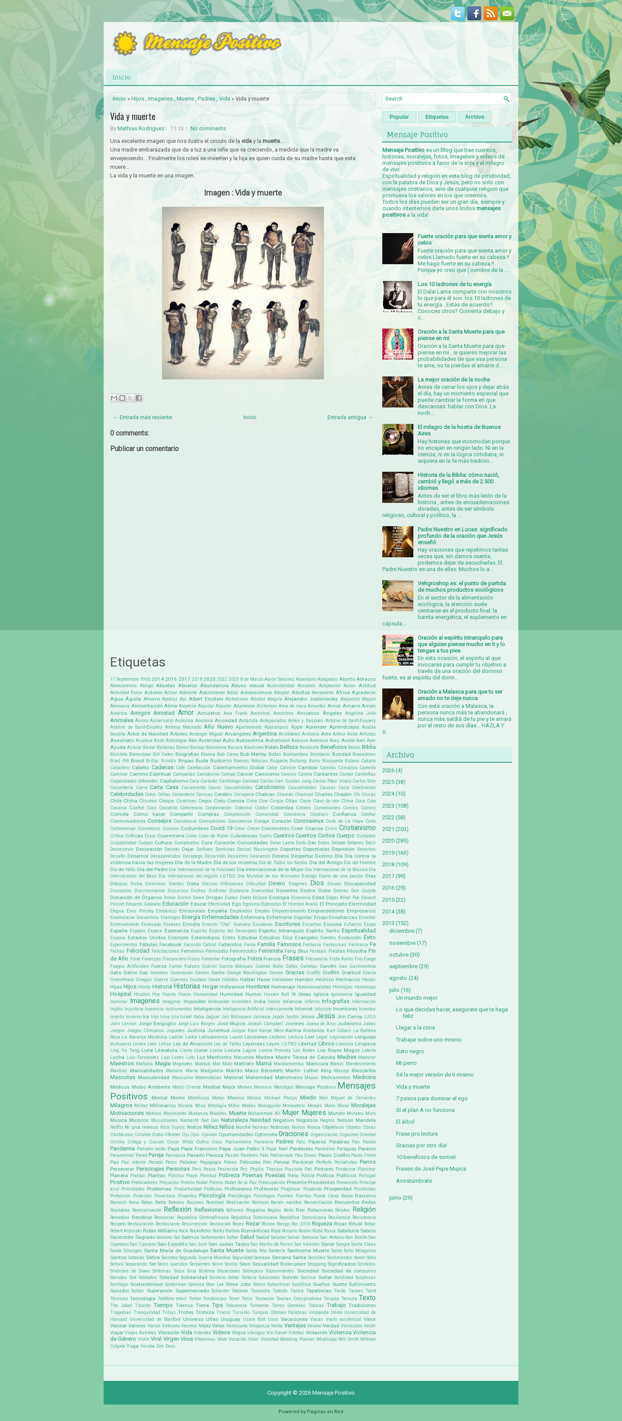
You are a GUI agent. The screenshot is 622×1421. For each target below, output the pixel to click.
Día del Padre (152, 869)
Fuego (370, 959)
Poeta (293, 1175)
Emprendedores (326, 911)
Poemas (252, 1175)
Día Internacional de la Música (336, 869)
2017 (184, 679)
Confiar (368, 814)
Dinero (277, 883)
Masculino (182, 1077)
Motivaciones (127, 1113)
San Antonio (332, 1237)
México (254, 1098)
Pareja (156, 1155)
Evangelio (306, 938)
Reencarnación (147, 1210)
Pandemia (122, 1148)
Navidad (260, 1120)
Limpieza (365, 1044)
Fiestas (337, 951)
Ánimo (141, 720)
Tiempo (163, 1305)
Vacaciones (294, 1319)
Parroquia (175, 1155)
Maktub (202, 1064)
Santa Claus (363, 1244)
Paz (114, 1162)
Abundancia (214, 685)
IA (294, 994)
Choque (166, 801)
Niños (226, 1127)
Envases (172, 924)
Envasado (151, 924)
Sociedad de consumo (348, 1271)
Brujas (186, 761)
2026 (388, 770)
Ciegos (205, 801)
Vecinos (189, 1326)
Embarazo (166, 911)
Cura (207, 843)
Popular (399, 117)
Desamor (138, 856)
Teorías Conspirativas (298, 1298)
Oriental (367, 1134)
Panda (369, 1142)
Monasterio (293, 1105)
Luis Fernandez (143, 1057)
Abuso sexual (247, 685)
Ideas (304, 994)
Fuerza (159, 966)
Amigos (140, 713)
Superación (160, 1291)
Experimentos (123, 944)
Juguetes (175, 1030)
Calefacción (198, 767)
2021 (388, 829)
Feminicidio (243, 951)
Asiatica (144, 740)
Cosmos (170, 828)
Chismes (148, 801)
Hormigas (343, 987)
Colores (303, 808)
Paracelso (325, 1149)
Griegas (144, 979)
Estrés (228, 938)
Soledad (168, 1277)
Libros (326, 1043)
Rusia (330, 1231)
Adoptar (282, 692)
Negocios (307, 1120)
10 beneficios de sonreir (426, 1157)
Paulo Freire (363, 1155)
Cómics (368, 808)
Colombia (282, 808)
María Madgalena (204, 1071)
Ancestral (260, 713)
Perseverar (122, 1169)
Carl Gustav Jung (293, 781)
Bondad (341, 754)
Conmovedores (128, 821)
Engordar (303, 917)
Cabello (140, 767)
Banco (182, 747)
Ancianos (308, 713)
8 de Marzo (251, 679)
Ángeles (332, 713)
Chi (356, 794)
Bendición (309, 747)
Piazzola (293, 1169)
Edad (318, 897)
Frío (358, 959)
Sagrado (145, 1237)
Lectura (295, 1037)
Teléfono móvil (172, 1298)
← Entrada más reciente (142, 417)
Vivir (222, 1339)
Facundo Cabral (200, 944)
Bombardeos (295, 754)
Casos (214, 787)
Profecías (213, 1189)
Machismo (219, 1057)
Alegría (274, 699)
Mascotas (122, 1077)
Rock (183, 1231)
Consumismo (212, 821)
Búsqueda (332, 761)
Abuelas (165, 685)
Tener (234, 1298)
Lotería (369, 1050)
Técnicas (119, 1298)
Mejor (228, 1087)
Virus (187, 1339)
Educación (175, 903)
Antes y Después (305, 720)
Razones (195, 1202)
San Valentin (307, 1244)
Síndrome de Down (130, 1271)
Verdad (331, 1326)
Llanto (186, 1050)
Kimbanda (313, 1030)
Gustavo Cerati (205, 979)
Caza (343, 787)
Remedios (120, 1217)
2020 (209, 679)
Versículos (351, 1326)
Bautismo (253, 747)
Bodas (274, 754)
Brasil (137, 761)
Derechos (366, 849)
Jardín (292, 1017)
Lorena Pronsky (275, 1050)
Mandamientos (289, 1064)
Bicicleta (118, 754)
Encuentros (147, 917)
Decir (370, 843)
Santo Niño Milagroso (353, 1251)
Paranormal (122, 1155)
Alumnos (244, 706)
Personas (178, 1168)
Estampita (178, 938)
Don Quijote (363, 891)
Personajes (150, 1168)
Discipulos (121, 891)
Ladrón (176, 1037)
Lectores (277, 1037)
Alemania (120, 706)
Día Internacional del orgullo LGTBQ (197, 876)
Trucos (223, 1312)
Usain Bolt (254, 1319)
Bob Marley (253, 754)
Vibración (169, 1332)
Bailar (149, 747)
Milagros (121, 1105)
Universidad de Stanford (155, 1319)
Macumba (244, 1057)
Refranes (235, 1210)
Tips (217, 1305)
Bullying (298, 761)
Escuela (333, 924)
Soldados (148, 1277)
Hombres (258, 986)
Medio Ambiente (151, 1087)
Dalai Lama (282, 843)
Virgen (171, 1339)
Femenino (192, 951)
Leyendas (254, 1044)
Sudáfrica (301, 1284)
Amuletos (208, 713)
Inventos (367, 1009)
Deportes (290, 849)
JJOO (370, 1017)
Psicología (212, 1195)
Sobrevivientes (280, 1271)
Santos (118, 1257)
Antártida (248, 720)
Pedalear (188, 1162)
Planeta (119, 1175)
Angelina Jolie (360, 713)
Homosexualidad (314, 987)
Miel (323, 1098)
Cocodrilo (168, 808)
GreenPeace (122, 979)
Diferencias (231, 884)
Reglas (274, 1210)
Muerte (185, 98)
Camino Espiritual (150, 774)
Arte (326, 734)
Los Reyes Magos (338, 1050)
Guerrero (179, 979)
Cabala (368, 761)
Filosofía (357, 951)
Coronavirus (309, 821)
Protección (120, 1196)
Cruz (150, 836)
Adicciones (212, 692)
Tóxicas (316, 1305)
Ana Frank (236, 713)
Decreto (172, 849)
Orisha (117, 1142)
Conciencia (294, 814)
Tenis (247, 1298)
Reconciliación (318, 1202)
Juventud (218, 1030)
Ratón (160, 1202)
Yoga (133, 1346)
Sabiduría (348, 1231)
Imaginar (171, 1001)
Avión (348, 740)
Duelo (245, 897)
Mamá (264, 1063)
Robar (370, 1224)
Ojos (195, 1134)
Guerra (161, 979)
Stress (259, 1284)
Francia (272, 959)
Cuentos (283, 835)
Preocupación (271, 1182)
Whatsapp (326, 1339)
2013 (388, 923)
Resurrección (194, 1224)
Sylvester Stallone (230, 1291)
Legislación (341, 1037)
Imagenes (160, 98)
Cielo (219, 801)
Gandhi (328, 966)
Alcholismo (236, 699)
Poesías (275, 1175)
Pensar (282, 1162)
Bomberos (320, 754)
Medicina (364, 1077)
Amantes (317, 706)
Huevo (184, 994)
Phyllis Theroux (266, 1169)
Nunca (314, 1127)
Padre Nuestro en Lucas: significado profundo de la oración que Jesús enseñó (463, 536)
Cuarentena (170, 836)
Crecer (253, 828)
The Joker (121, 1305)
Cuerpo (345, 835)
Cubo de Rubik (213, 836)
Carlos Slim (364, 781)
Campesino (208, 774)
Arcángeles (238, 734)
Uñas (212, 1319)
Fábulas (149, 944)
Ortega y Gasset (145, 1142)
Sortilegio (119, 1284)
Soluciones (269, 1277)
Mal (216, 1064)
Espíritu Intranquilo (281, 931)
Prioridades (133, 1189)
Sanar (328, 1244)
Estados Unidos (147, 938)
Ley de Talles (227, 1044)
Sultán (137, 1291)
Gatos (130, 972)
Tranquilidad (146, 1312)
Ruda (317, 1231)
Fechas (117, 951)
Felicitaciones (165, 951)
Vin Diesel (277, 1333)
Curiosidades (252, 843)
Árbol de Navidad (147, 734)
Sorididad (343, 1277)
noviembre (402, 943)
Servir (217, 1264)
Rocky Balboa (226, 1231)
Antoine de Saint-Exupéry (136, 727)
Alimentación (147, 706)
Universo (193, 1319)
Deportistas (316, 849)
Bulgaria (279, 761)
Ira (146, 1017)
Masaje (341, 1071)
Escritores (287, 924)
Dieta (193, 884)
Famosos (289, 944)
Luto (190, 1057)
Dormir (184, 897)
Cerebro (223, 794)
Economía (301, 897)
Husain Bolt (276, 994)
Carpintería (121, 787)
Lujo (165, 1057)
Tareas (356, 1291)
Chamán (285, 794)
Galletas (308, 966)
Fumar (175, 966)
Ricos (268, 1224)
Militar (141, 1105)
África (343, 692)
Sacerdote (121, 1237)
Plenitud (208, 1175)
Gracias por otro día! (421, 1145)
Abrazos (366, 679)
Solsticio (217, 1277)
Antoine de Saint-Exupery (350, 720)
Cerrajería (244, 794)
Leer (309, 1037)
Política (325, 1175)
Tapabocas (318, 1291)
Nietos (194, 1127)
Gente (218, 972)
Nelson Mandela (356, 1120)
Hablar (247, 979)
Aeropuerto (322, 692)
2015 (388, 900)
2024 (388, 793)
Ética (287, 938)
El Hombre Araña (300, 904)
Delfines (205, 849)
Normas (260, 1127)
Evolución (349, 938)
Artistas (367, 734)
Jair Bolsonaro (236, 1017)
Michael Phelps (280, 1098)
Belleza (289, 747)
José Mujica (231, 1023)
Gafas (292, 966)
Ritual (355, 1224)
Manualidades (146, 1070)
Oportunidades (236, 1134)
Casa (172, 787)
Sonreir (290, 1277)
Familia (266, 944)
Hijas (116, 987)
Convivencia (240, 821)
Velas (218, 1326)
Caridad (250, 781)
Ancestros (283, 713)
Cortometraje (123, 828)
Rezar (253, 1223)
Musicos (139, 1120)
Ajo (183, 699)
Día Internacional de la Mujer (270, 869)
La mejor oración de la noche (454, 379)
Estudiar (247, 938)
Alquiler (224, 706)
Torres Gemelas (289, 1305)
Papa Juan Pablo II (241, 1149)
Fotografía (234, 959)
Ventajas (295, 1325)
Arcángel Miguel (206, 734)
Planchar (367, 1169)
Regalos (255, 1210)
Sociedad (308, 1271)
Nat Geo (210, 1120)
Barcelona (216, 747)
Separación (136, 1264)
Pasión (232, 1155)
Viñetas (296, 1333)
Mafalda (144, 1064)
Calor (272, 767)
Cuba (191, 836)
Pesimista (228, 1169)
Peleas (230, 1162)
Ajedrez (170, 699)
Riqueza (322, 1223)
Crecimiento (275, 828)
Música (118, 1120)
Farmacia (358, 944)
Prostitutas (365, 1189)
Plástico (176, 1175)
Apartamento (249, 727)
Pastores (249, 1155)
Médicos (120, 1087)
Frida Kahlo (341, 959)
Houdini (142, 994)
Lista (147, 1050)
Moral (343, 1105)
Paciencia (263, 1142)
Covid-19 (221, 828)
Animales (121, 720)
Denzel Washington (257, 849)
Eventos (328, 938)
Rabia (347, 1196)
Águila (133, 699)
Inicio (121, 77)
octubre (399, 954)
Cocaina (118, 808)
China (130, 801)
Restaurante (168, 1224)
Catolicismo (270, 787)
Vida (224, 98)
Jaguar (212, 1017)
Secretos (170, 1257)
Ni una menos (141, 1127)
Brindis (168, 761)
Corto (370, 821)
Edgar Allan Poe (342, 897)
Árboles (178, 734)
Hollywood (232, 987)
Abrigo (146, 685)
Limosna (344, 1044)
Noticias (279, 1127)
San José (198, 1244)
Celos (150, 794)
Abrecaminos (123, 685)
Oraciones (293, 1134)
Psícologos (264, 1196)
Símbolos (367, 1264)
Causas (328, 787)
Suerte (339, 1284)
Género (202, 973)
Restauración (140, 1224)
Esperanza (177, 931)
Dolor (324, 890)
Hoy (156, 994)
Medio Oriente (186, 1087)
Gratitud (351, 972)
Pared (141, 1155)
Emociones (192, 911)
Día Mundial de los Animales (269, 876)
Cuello (265, 836)
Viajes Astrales (140, 1333)
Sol (132, 1277)
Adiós (232, 692)
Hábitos (230, 979)
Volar (253, 1339)
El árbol (405, 1121)
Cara (194, 781)
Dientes (176, 884)
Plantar (137, 1175)
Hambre (304, 979)
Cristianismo (357, 828)
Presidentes (321, 1182)
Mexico (236, 1098)
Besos (354, 747)
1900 (145, 679)
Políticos (346, 1175)
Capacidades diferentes (134, 781)
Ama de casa (292, 706)
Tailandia (260, 1291)
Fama (250, 944)
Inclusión (218, 1001)
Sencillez (317, 1257)
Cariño (266, 781)
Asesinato (122, 740)
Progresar (291, 1189)
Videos (221, 1332)
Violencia (340, 1332)
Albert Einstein (206, 699)
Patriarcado (281, 1155)
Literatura (166, 1050)
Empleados (241, 911)
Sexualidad (265, 1264)
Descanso (260, 856)
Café (180, 767)
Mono (329, 1105)
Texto (367, 1298)
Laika (191, 1037)
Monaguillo (269, 1105)
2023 (233, 679)
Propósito (312, 1189)
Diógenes (298, 884)
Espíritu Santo (323, 931)
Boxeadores (364, 754)
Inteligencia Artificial (243, 1009)
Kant (252, 1030)
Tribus (169, 1312)
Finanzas (151, 959)
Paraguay (346, 1149)
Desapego (193, 856)
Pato (264, 1155)
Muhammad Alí (264, 1113)
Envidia (191, 924)
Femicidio (217, 951)
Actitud (367, 685)
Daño (301, 843)
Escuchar (311, 924)
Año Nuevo (218, 726)
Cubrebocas (243, 836)
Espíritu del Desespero (233, 931)
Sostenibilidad (146, 1284)
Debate (339, 843)
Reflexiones (209, 1209)
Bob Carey (227, 754)
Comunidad (267, 814)
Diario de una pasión (341, 876)
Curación (224, 843)
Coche (136, 808)
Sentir (359, 1257)
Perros (368, 1162)
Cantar (346, 774)
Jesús (325, 1016)
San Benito (356, 1237)
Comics (350, 808)
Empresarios (361, 911)
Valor (370, 1319)
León (152, 1044)
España (118, 931)
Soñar (325, 1277)
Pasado (196, 1155)
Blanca (208, 754)
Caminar (119, 774)
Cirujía (276, 801)
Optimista (265, 1134)
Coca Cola (365, 801)
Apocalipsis (276, 727)
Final (135, 959)
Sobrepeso (253, 1271)
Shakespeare (293, 1264)
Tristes (186, 1312)
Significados (341, 1264)
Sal (177, 1237)
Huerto (169, 994)
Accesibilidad (281, 685)
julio (394, 990)
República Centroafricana (203, 1217)
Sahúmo (164, 1237)
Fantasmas (334, 944)
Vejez (205, 1326)
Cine (263, 801)
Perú (196, 1169)
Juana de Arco (321, 1023)
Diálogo (309, 876)
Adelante (188, 692)
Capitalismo (174, 781)
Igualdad (365, 994)
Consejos (159, 821)
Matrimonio (288, 1077)
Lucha (117, 1057)
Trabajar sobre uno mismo (429, 1039)
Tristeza (205, 1312)
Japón (278, 1017)
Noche (243, 1127)
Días (370, 876)
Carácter (209, 781)
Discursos (178, 891)
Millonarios (163, 1105)
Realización (238, 1202)
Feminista (271, 950)
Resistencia (364, 1217)
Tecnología (143, 1298)
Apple (297, 727)
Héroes (369, 979)
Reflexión (177, 1209)
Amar (334, 706)
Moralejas (363, 1105)
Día (339, 856)
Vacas (316, 1319)
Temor (195, 1298)
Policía (307, 1175)
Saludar (278, 1237)
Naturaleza (234, 1120)
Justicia (196, 1030)
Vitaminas (205, 1339)
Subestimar (278, 1284)
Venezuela (237, 1326)
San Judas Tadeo (228, 1244)
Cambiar (308, 767)
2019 (388, 852)
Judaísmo (349, 1023)
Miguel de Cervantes (353, 1098)
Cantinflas (365, 774)
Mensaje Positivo (315, 1087)
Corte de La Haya (344, 821)
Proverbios (164, 1196)
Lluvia (216, 1050)
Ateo (192, 740)
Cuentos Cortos (315, 835)
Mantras (118, 1071)
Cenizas (204, 794)
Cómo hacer (149, 814)
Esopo (370, 924)
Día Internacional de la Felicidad (202, 869)
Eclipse (260, 897)
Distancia (239, 891)
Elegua (117, 911)
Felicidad (138, 950)
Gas (343, 966)
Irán (155, 1017)
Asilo (159, 740)
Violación (316, 1332)
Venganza (259, 1326)
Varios (154, 1326)
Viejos (239, 1332)
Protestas (142, 1196)
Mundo (336, 1113)
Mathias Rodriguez (141, 128)
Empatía (217, 911)
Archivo (475, 117)
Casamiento (193, 787)
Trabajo (336, 1305)
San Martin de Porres (272, 1244)
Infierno (312, 1001)
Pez (244, 1169)
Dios (317, 883)
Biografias (187, 754)
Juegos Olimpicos (146, 1030)
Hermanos (348, 979)
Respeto (118, 1224)
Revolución (220, 1224)
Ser (152, 1264)
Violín (143, 1339)
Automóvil (277, 740)
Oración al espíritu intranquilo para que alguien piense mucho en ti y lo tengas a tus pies (461, 644)
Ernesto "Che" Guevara (226, 924)
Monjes (315, 1105)
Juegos (117, 1030)
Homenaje (283, 987)
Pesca (209, 1169)
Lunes (177, 1057)
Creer (297, 828)
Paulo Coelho (334, 1155)
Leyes (273, 1044)
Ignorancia (341, 994)
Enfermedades (220, 917)
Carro (141, 787)
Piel (308, 1169)
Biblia (369, 747)
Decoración (149, 849)
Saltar (232, 1237)
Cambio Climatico (338, 767)
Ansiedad (226, 720)
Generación (181, 973)
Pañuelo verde (151, 1149)
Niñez (210, 1127)
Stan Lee (214, 1284)
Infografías (335, 1001)
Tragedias (120, 1312)
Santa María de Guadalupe (176, 1250)
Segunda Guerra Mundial (205, 1257)
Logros (250, 1050)
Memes (245, 1087)
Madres (346, 1057)
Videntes (202, 1333)
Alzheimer (267, 706)
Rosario (289, 1231)
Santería (277, 1251)
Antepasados (273, 720)
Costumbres (195, 828)
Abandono (306, 679)
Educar (198, 904)
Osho (202, 1142)
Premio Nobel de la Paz (233, 1182)
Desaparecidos (165, 856)
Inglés (116, 1009)
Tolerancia (236, 1305)
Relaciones (320, 1210)
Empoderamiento (289, 911)
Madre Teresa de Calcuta (305, 1057)
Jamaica (261, 1017)
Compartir (181, 814)
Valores (137, 1326)
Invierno (134, 1017)
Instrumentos (178, 1009)
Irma (165, 1017)
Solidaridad (194, 1277)
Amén (369, 706)
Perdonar (303, 1162)
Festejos (318, 951)
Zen (160, 1346)
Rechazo (260, 1202)
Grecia (369, 973)
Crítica (117, 836)
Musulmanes (164, 1120)
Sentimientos (339, 1257)
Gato (115, 972)
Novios (298, 1127)
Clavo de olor (326, 801)
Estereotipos (205, 938)
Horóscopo (365, 987)
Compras (208, 814)
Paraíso (367, 1149)
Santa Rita (256, 1251)
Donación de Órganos (136, 897)
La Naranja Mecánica (144, 1037)
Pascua (214, 1155)
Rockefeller (200, 1231)
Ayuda (118, 747)
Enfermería (279, 917)
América (118, 713)
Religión (364, 1209)
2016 (171, 679)
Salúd (262, 1237)
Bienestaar (140, 754)
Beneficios (334, 747)
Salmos (190, 1237)
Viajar (117, 1332)
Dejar (188, 849)
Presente (297, 1182)
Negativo (283, 1120)
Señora (117, 1264)
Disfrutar (218, 891)
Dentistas (225, 849)
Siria (191, 1271)
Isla (175, 1017)
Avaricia (299, 740)
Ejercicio (271, 904)
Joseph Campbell (265, 1023)
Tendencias (214, 1298)
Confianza (344, 814)
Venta (276, 1326)
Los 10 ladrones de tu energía (455, 284)
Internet (304, 1009)
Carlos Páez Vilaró (332, 781)
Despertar (302, 856)
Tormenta (259, 1305)
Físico (193, 959)
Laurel (236, 1037)
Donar (170, 897)
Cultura (163, 843)
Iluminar (118, 1001)
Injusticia (133, 1009)
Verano (314, 1326)
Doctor (308, 890)
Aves (335, 740)
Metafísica (198, 1098)
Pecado (156, 1162)
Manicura (317, 1064)
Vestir (370, 1326)
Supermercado (192, 1291)
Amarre (351, 706)
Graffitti (331, 972)
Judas (369, 1023)
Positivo (120, 1182)
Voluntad (269, 1339)
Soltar (233, 1277)
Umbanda (319, 1312)
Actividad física (126, 692)
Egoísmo (251, 904)
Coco (151, 808)
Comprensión (237, 814)
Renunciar (164, 1217)
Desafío (117, 856)
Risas (340, 1224)
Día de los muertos (235, 862)
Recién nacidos (286, 1202)
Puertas (303, 1196)
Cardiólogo (230, 781)
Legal (321, 1037)
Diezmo (209, 884)
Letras (165, 1044)
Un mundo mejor (417, 998)
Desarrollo (215, 856)
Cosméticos (149, 828)
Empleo (262, 911)
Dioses (334, 884)
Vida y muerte (133, 116)
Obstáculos (121, 1134)
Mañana (174, 1071)
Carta (156, 787)
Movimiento (174, 1113)
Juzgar (238, 1030)
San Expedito (172, 1244)
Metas (218, 1098)
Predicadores (144, 1182)
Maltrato (244, 1064)
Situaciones (228, 1271)
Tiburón (143, 1305)
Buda (202, 761)
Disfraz (198, 891)
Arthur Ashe (345, 734)
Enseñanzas (343, 917)
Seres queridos (173, 1264)
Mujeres (313, 1113)
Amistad (164, 713)
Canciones (267, 774)
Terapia (331, 1298)
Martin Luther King (308, 1070)
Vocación (237, 1339)
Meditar (212, 1087)
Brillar (152, 761)
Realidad (215, 1202)
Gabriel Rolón (269, 966)
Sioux (179, 1271)
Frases (293, 958)
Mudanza (198, 1113)
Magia (163, 1063)
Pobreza (229, 1175)
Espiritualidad (359, 930)
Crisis (331, 828)
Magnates (182, 1064)
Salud (247, 1237)
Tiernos (184, 1305)
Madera (264, 1057)
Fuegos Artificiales (129, 966)
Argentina (265, 733)
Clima (347, 801)
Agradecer (364, 692)
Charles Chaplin (333, 794)
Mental (160, 1098)
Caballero (120, 767)
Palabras (339, 1142)
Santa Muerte (227, 1250)
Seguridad (242, 1257)
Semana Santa (289, 1257)
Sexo (245, 1264)
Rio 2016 (301, 1224)
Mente (178, 1098)
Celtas (164, 794)
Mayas (311, 1077)
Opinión (209, 1134)
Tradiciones (362, 1305)
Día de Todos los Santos (283, 862)
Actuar (171, 692)
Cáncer (245, 774)
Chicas (369, 794)
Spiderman (176, 1284)
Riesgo (283, 1224)
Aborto (347, 679)
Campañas (184, 774)
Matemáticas (208, 1077)
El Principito (333, 904)
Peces (171, 1162)
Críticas (134, 836)
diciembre (401, 931)
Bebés (272, 747)
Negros (327, 1120)
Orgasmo (348, 1134)
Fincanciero (174, 959)
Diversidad (262, 891)
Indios (274, 1001)
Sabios (368, 1231)
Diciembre (155, 884)
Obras (369, 1127)
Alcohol (258, 699)
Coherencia (191, 808)
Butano (352, 761)
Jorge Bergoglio (157, 1023)
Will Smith (348, 1339)
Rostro (304, 1231)
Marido (234, 1070)
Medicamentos (335, 1077)
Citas (291, 801)
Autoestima (249, 740)
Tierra (202, 1305)
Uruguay (231, 1319)
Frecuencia (316, 959)
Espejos (138, 931)
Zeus (170, 1346)
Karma (293, 1030)
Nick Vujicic (172, 1127)
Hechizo (324, 979)
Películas (250, 1162)
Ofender (173, 1134)
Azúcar (134, 747)
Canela (305, 774)
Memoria (263, 1087)
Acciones (307, 685)
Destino (324, 856)
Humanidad (206, 994)
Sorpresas (365, 1277)
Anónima (184, 720)
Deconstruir (121, 849)
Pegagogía (210, 1162)
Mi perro (406, 1063)
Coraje (261, 821)
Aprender (316, 727)
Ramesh (118, 1202)
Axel (360, 740)
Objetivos (333, 1127)
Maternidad (259, 1077)
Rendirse (142, 1217)
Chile (116, 801)
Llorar (201, 1050)
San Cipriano (143, 1244)
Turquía (260, 1312)
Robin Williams (160, 1231)
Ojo (185, 1134)
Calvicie (288, 767)
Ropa (276, 1231)
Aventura (319, 740)
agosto (398, 978)
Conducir (319, 814)
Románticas (255, 1231)
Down (198, 897)
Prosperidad (338, 1189)
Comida (119, 814)
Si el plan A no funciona (425, 1110)
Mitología (217, 1105)
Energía (191, 917)
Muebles (218, 1113)
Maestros (122, 1063)
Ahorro (151, 699)
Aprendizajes (344, 727)
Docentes (287, 890)
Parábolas (301, 1149)
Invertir (117, 1017)
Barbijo (197, 747)
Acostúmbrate (414, 1181)
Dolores (341, 891)
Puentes (285, 1196)
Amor (186, 713)
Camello (367, 767)
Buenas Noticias (251, 761)
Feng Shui (296, 951)
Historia (162, 986)
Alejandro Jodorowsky (311, 699)
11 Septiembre (124, 679)
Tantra (297, 1291)
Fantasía (312, 944)
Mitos (234, 1105)
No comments (208, 128)
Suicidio (119, 1291)
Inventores (345, 1009)
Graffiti (313, 973)
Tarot (370, 1291)
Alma (170, 706)
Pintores (323, 1169)
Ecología (279, 897)
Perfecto (324, 1162)
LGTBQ (289, 1044)
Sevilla (231, 1264)
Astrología (176, 740)
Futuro (192, 966)
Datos (324, 843)
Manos (337, 1064)
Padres (206, 98)
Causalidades (302, 787)
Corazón (282, 821)
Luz (201, 1057)
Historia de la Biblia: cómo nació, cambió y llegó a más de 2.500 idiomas (458, 481)
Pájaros (317, 1142)
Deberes (355, 843)
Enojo (320, 917)
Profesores (266, 1189)
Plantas (156, 1175)
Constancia (185, 821)
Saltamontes (213, 1237)
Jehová (307, 1017)
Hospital (120, 994)
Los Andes (304, 1050)
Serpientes (200, 1264)
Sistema (207, 1271)
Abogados (327, 679)
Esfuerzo (353, 924)
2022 (222, 679)
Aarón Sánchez (279, 679)
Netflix (116, 1127)
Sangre (343, 1244)
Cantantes (326, 774)
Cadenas (163, 767)
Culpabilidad (123, 843)
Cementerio (183, 794)
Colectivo (243, 808)
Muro (370, 1113)
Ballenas (166, 747)
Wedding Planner (297, 1339)
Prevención (347, 1182)
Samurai (310, 1237)
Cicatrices (186, 801)
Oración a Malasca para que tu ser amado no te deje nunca (460, 694)
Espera (155, 931)
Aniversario (161, 720)
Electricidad (362, 904)
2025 (388, 782)
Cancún (288, 774)
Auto (228, 740)
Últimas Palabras (288, 1312)
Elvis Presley (140, 911)
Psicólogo (239, 1196)
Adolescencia (256, 692)
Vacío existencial (343, 1319)
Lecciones (255, 1037)
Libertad (307, 1044)
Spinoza (196, 1284)
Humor (253, 994)
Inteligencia (207, 1009)
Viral (156, 1339)
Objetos (353, 1127)
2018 (197, 679)
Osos (217, 1142)
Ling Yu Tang (125, 1050)
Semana (262, 1257)
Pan (356, 1142)
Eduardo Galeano (143, 904)
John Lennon (123, 1023)
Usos (273, 1319)
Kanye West (271, 1030)
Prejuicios (169, 1182)
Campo (228, 774)
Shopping (317, 1264)
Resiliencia (339, 1217)
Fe (373, 944)
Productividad (188, 1189)
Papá (173, 1149)
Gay (143, 972)
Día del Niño (122, 869)
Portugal (367, 1175)
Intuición (323, 1009)
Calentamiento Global (238, 767)
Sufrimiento (362, 1284)
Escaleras (263, 924)
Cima (251, 801)
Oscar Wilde (180, 1142)
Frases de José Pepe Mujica (431, 1168)
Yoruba (147, 1346)
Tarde (340, 1291)
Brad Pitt (119, 761)
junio (395, 1197)
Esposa (117, 938)
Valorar (118, 1326)
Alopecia (187, 706)
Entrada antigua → (350, 417)
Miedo (308, 1097)
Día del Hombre (360, 862)
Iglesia (321, 994)
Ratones (176, 1202)
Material (233, 1077)
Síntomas (161, 1271)
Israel (186, 1017)
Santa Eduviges (126, 1251)
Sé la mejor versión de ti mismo (435, 1074)
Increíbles (241, 1001)
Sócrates (118, 1277)
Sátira (153, 1257)
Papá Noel (277, 1149)
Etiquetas (437, 117)
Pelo (267, 1162)
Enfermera (253, 917)
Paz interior (133, 1162)
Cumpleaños (187, 843)
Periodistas (345, 1162)
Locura (233, 1050)
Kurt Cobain (339, 1030)
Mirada (185, 1105)
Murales (355, 1113)
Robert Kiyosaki (126, 1231)
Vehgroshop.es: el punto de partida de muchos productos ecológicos (462, 586)
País (300, 1142)
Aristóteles (289, 734)
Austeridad (210, 740)
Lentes (139, 1044)
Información (364, 1001)
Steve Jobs (238, 1284)
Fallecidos (230, 944)
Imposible (195, 1001)
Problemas (159, 1189)
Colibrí (261, 808)
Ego (236, 904)
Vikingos (256, 1333)
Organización (324, 1134)
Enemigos (171, 917)
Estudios (270, 938)
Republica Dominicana (254, 1217)
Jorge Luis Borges (197, 1023)
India (260, 1001)
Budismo (221, 761)
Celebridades (126, 794)
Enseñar (367, 917)
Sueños (321, 1284)
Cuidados (366, 836)
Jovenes (294, 1023)
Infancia (292, 1001)
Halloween (282, 979)
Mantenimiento (361, 1064)
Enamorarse (122, 917)
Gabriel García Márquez (227, 966)
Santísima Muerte (308, 1250)
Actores (153, 692)
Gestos (276, 973)
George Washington (247, 973)
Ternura (349, 1298)
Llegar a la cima (415, 1027)
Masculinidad (153, 1077)
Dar (312, 843)
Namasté (189, 1120)
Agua (116, 699)
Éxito (370, 937)
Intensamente (279, 1009)
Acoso (349, 685)
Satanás (136, 1257)
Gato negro (410, 1051)
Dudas (231, 897)
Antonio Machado (183, 727)
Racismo (365, 1196)
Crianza (314, 828)
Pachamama (238, 1142)
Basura (235, 747)
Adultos (301, 692)
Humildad (231, 994)
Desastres (238, 856)
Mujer (290, 1113)
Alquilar (206, 706)
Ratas (147, 1202)
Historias (187, 986)
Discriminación (149, 891)
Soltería (249, 1277)
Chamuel (304, 794)
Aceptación (330, 685)
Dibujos (118, 884)
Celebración (364, 787)
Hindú (144, 987)
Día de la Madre (193, 862)
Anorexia (204, 720)
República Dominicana (302, 1217)
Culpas (145, 843)
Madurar (367, 1057)
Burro (314, 761)
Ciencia (235, 801)
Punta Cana (326, 1196)
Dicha (136, 884)
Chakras (265, 794)
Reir (300, 1210)
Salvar (294, 1237)
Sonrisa (308, 1277)
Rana (134, 1202)
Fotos (255, 958)
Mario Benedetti (264, 1070)
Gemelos (159, 973)
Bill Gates (163, 754)
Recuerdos (347, 1202)
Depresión (343, 849)
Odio (157, 1134)
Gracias (295, 972)
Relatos (342, 1210)
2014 (158, 679)
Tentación (264, 1298)
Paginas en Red (325, 1412)
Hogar (210, 986)
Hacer (263, 979)
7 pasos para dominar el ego (432, 1098)
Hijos (137, 98)
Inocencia (154, 1009)
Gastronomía (362, 966)
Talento (280, 1291)
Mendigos (284, 1087)
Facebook (170, 944)
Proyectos (187, 1196)
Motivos (154, 1113)
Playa (191, 1175)
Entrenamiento (124, 924)
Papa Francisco (199, 1149)
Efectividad (219, 904)
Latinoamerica (213, 1037)
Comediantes (327, 808)
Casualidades (238, 787)
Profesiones (238, 1189)
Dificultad (256, 884)
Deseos (280, 856)
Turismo (241, 1312)
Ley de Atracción (193, 1044)
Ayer (371, 740)
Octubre (143, 1134)
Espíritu (199, 931)
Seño (371, 1257)
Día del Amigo (326, 862)
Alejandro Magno (358, 699)
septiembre (403, 966)
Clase (305, 801)
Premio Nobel (194, 1182)
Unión (337, 1312)
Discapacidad (360, 884)
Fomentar (210, 959)
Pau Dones (306, 1155)
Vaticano (171, 1326)
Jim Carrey (349, 1017)
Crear (239, 828)
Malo (227, 1064)
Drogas (214, 897)
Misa (200, 1105)
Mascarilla (364, 1070)
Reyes (238, 1224)
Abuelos (187, 685)
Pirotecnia (345, 1169)
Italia (199, 1017)
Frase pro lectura (417, 1133)
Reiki (289, 1210)
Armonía (310, 734)
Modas (249, 1105)
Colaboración (218, 808)
